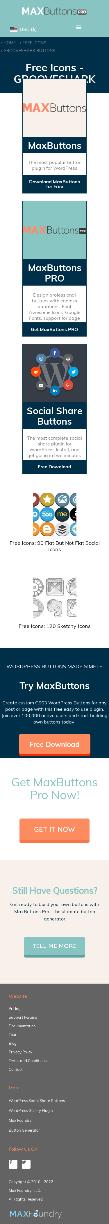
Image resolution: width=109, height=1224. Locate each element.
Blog (13, 1043)
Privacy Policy (20, 1052)
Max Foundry (20, 1120)
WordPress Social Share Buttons (37, 1100)
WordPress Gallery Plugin (31, 1110)
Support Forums (23, 1017)
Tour (13, 1034)
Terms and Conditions (28, 1060)
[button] (79, 27)
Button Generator (24, 1130)
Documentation (22, 1026)
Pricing (15, 1008)
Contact (16, 1069)
